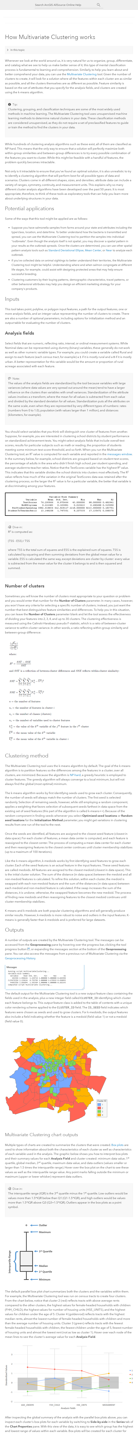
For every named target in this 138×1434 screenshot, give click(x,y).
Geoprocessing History (20, 958)
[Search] (98, 5)
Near (109, 250)
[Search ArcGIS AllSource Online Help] (66, 5)
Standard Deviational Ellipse (66, 250)
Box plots (117, 1144)
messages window (119, 453)
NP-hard (75, 774)
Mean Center (93, 250)
